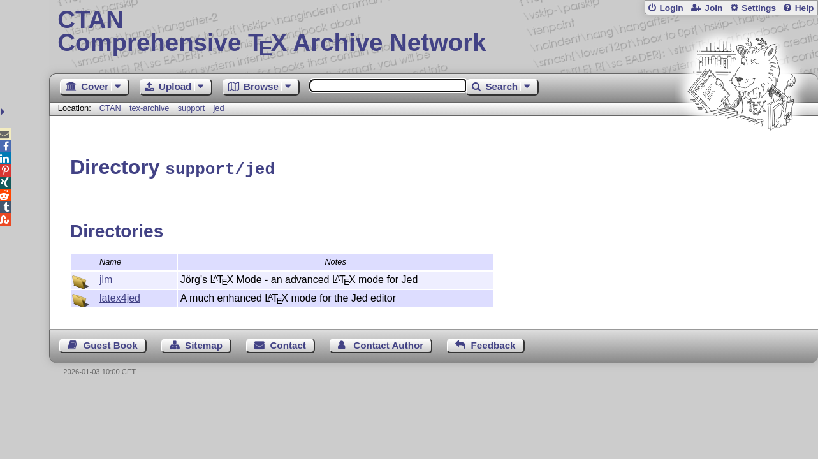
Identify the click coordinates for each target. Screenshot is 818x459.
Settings (758, 8)
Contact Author (388, 343)
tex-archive (149, 108)
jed (219, 108)
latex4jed (119, 296)
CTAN (110, 108)
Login (671, 8)
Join (713, 8)
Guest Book (110, 343)
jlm (105, 277)
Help (804, 8)
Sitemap (204, 343)
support (191, 108)
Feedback (493, 343)
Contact (288, 343)
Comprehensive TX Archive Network (433, 31)
